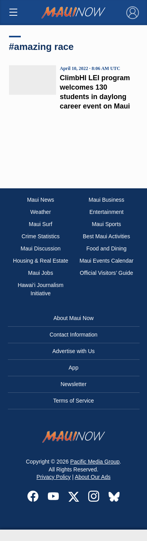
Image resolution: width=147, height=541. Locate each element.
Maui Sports (106, 224)
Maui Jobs (40, 273)
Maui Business (106, 200)
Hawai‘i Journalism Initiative (41, 289)
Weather (40, 212)
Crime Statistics (41, 236)
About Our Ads (93, 477)
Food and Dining (106, 248)
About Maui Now (73, 318)
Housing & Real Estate (40, 261)
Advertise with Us (73, 351)
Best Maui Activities (106, 236)
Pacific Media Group (95, 461)
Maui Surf (41, 224)
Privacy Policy (53, 477)
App (73, 367)
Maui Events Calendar (107, 261)
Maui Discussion (41, 248)
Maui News (40, 200)
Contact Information (73, 334)
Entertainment (106, 212)
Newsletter (73, 384)
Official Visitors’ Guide (106, 273)
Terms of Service (73, 400)
